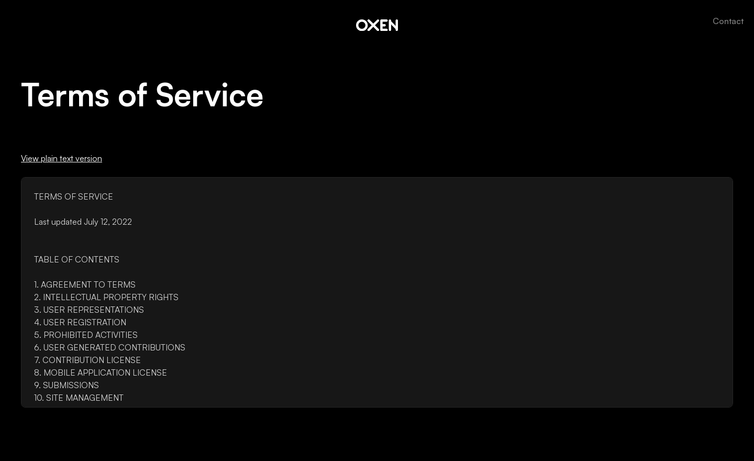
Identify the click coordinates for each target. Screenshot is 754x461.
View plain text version (61, 158)
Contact (728, 21)
